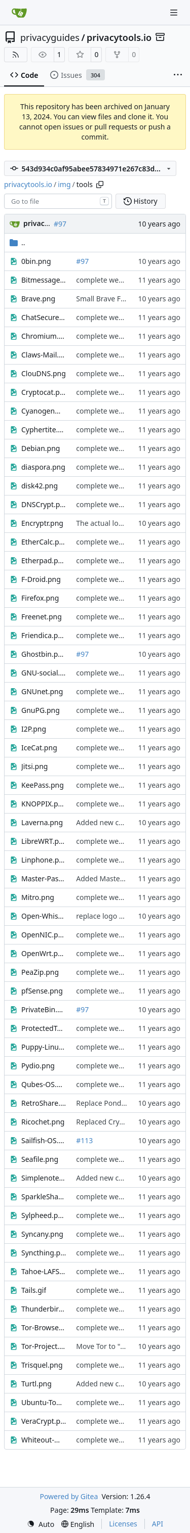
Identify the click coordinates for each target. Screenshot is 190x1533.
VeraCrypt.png (43, 1421)
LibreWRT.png (43, 841)
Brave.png (38, 298)
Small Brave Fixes (104, 298)
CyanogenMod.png (43, 411)
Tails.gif (33, 1290)
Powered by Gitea (69, 1496)
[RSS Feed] (15, 54)
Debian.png (40, 448)
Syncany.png (42, 1234)
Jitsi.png (34, 766)
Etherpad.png (43, 560)
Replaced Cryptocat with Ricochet (131, 1121)
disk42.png (39, 485)
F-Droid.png (41, 579)
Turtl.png (36, 1383)
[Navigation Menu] (175, 12)
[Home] (19, 13)
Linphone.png (43, 860)
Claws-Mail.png (43, 354)
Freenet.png (41, 616)
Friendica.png (43, 635)
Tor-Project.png (43, 1346)
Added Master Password (116, 878)
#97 (60, 224)
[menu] (40, 1524)
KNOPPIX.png (43, 803)
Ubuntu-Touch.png (43, 1402)
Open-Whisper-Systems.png (43, 916)
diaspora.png (43, 467)
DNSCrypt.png (43, 504)
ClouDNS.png (43, 373)
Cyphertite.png (43, 429)
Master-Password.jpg (43, 878)
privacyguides (50, 37)
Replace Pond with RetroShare (126, 1103)
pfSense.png (42, 991)
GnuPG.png (40, 710)
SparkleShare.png (43, 1196)
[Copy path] (99, 184)
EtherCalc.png (43, 542)
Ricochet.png (42, 1121)
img (64, 184)
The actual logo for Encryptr (122, 523)
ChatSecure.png (43, 317)
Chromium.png (43, 336)
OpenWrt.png (43, 953)
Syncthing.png (43, 1252)
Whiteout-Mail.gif (43, 1440)
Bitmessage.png (43, 280)
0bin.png (36, 261)
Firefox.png (40, 598)
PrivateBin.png (43, 1009)
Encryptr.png (42, 523)
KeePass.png (42, 785)
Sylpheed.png (43, 1215)
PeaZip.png (40, 972)
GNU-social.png (43, 673)
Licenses (123, 1523)
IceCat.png (39, 747)
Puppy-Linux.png (43, 1047)
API (157, 1523)
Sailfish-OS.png (43, 1140)
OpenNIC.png (43, 934)
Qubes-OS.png (43, 1084)
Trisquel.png (42, 1365)
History (141, 201)
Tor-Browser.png (43, 1327)
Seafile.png (39, 1159)
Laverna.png (42, 822)
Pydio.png (38, 1065)
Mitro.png (37, 897)
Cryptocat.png (43, 392)
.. (17, 242)
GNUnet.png (42, 691)
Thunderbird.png (43, 1309)
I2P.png (33, 729)
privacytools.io (119, 37)
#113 (84, 1140)
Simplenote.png (43, 1178)
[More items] (178, 75)
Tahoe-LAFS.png (43, 1271)
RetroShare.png (43, 1103)
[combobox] (58, 201)
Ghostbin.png (43, 654)
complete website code (114, 280)
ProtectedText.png (43, 1028)
